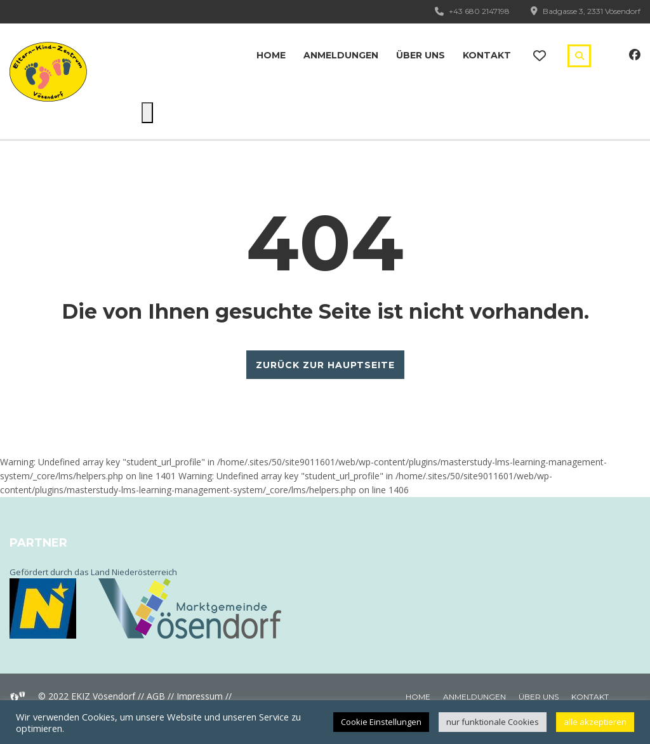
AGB (156, 696)
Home (271, 55)
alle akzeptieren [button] (595, 721)
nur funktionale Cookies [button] (492, 721)
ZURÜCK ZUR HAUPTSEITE (325, 365)
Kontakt (487, 55)
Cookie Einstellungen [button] (381, 721)
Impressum (199, 696)
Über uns (420, 55)
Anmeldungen (340, 55)
